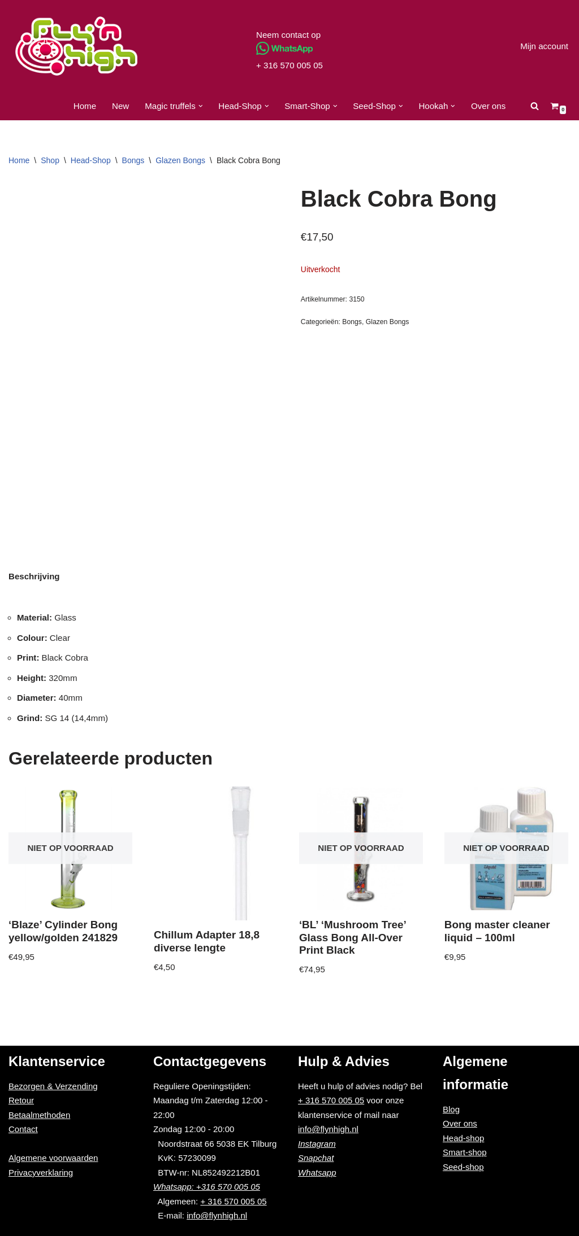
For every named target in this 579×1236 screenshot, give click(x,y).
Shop (50, 160)
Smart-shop (465, 1152)
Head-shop (463, 1138)
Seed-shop (463, 1167)
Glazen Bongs (180, 160)
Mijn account (544, 46)
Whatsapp (317, 1172)
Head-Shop (91, 160)
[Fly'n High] (76, 46)
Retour (21, 1100)
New (121, 106)
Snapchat (316, 1158)
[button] (200, 106)
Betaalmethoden (39, 1115)
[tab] (33, 576)
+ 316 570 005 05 (289, 65)
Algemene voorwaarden (53, 1158)
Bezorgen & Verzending (53, 1086)
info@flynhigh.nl (217, 1215)
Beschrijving (33, 576)
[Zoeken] (534, 106)
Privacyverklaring (40, 1172)
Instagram (317, 1143)
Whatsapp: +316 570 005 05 (206, 1186)
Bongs (133, 160)
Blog (451, 1109)
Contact (23, 1129)
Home (85, 106)
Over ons (487, 106)
